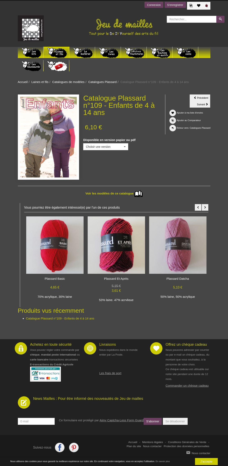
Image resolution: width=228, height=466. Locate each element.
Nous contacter (152, 446)
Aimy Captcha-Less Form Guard (122, 420)
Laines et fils (39, 82)
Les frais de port (110, 373)
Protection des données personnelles (186, 446)
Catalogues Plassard (102, 82)
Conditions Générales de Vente (187, 442)
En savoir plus (163, 461)
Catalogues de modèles (68, 82)
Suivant (203, 105)
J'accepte (206, 461)
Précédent (202, 98)
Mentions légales (152, 442)
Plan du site (134, 446)
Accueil (23, 82)
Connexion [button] (154, 5)
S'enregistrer (175, 5)
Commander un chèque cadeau (187, 385)
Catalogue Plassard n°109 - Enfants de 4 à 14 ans (60, 318)
